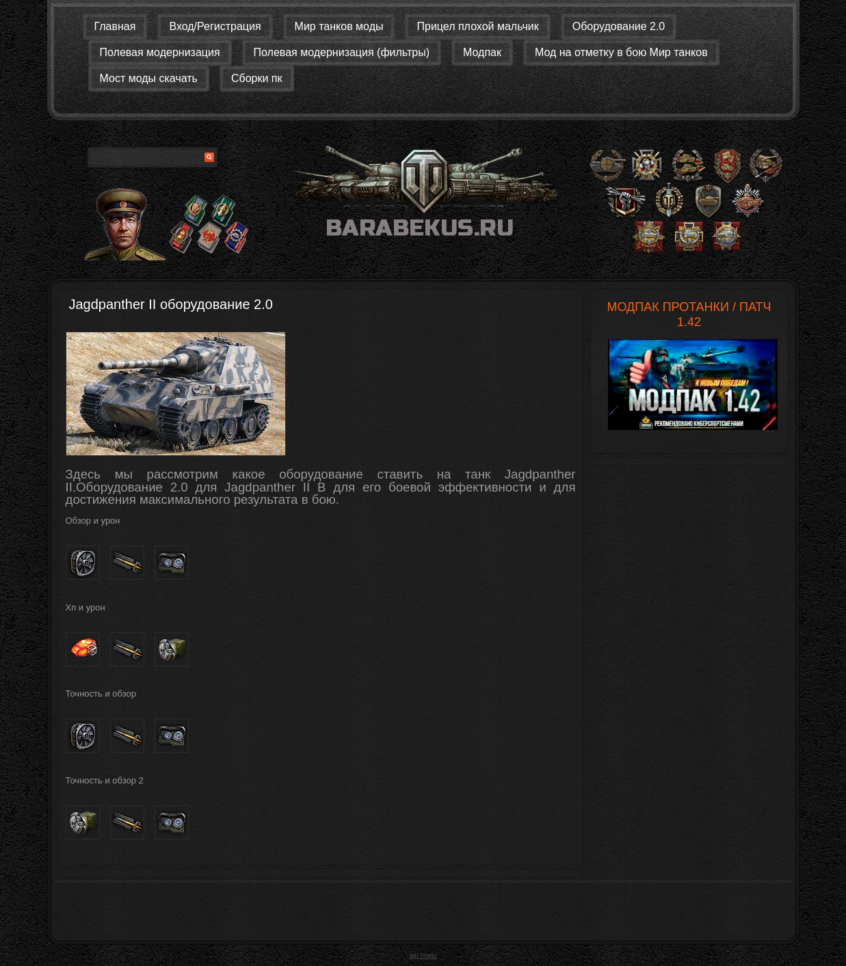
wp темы (423, 955)
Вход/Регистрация (215, 26)
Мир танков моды (339, 26)
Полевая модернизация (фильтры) (341, 52)
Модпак (482, 52)
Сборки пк (256, 78)
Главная (115, 26)
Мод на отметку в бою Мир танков (621, 52)
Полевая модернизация (160, 52)
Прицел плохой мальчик (477, 26)
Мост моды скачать (149, 78)
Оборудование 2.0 (618, 26)
